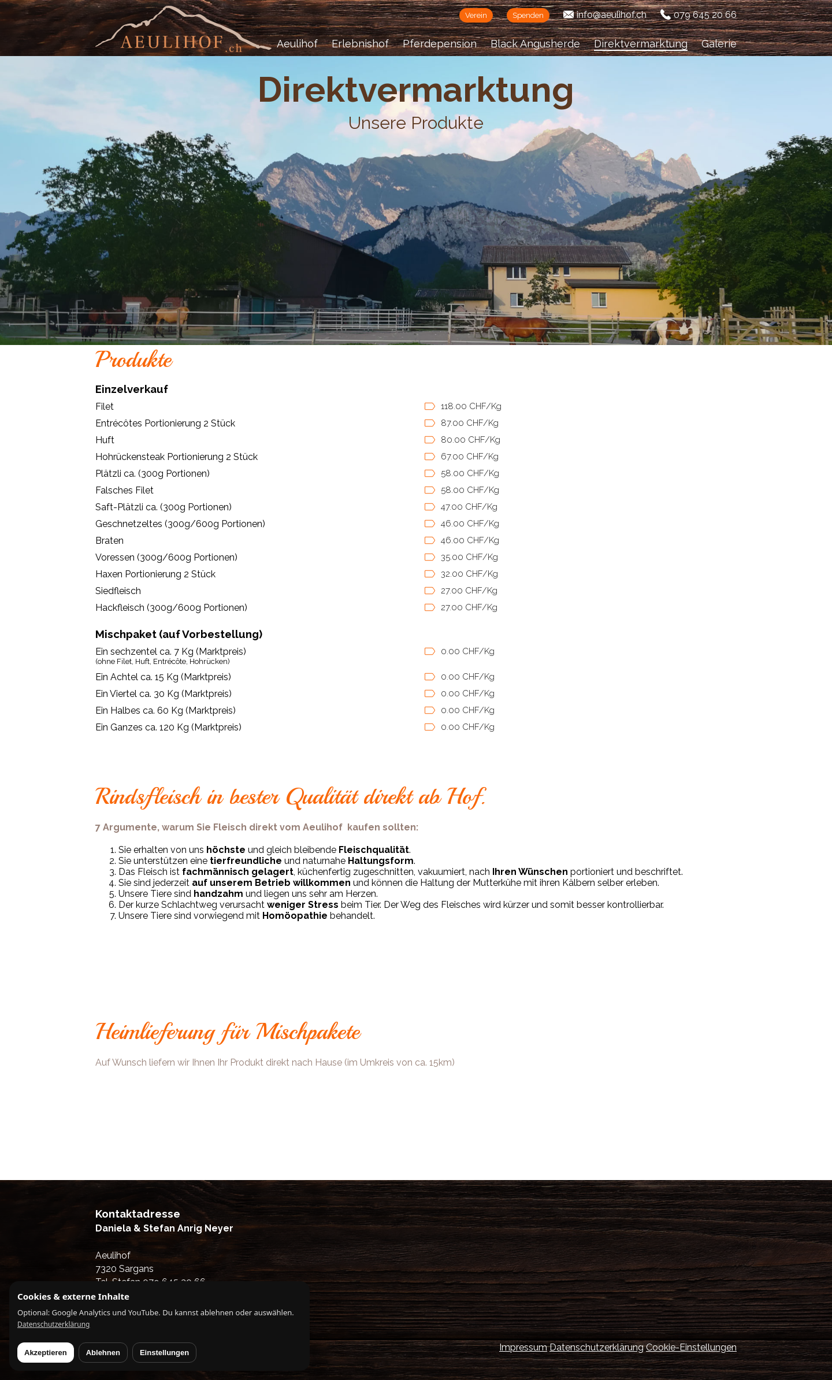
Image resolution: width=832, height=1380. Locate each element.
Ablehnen (103, 1352)
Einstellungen (164, 1352)
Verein (476, 15)
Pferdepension (440, 44)
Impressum (523, 1347)
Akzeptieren (45, 1352)
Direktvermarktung (641, 44)
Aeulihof (297, 44)
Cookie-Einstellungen (691, 1347)
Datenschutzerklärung (596, 1347)
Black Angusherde (535, 44)
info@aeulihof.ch (612, 14)
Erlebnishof (360, 44)
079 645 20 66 (705, 14)
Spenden (528, 15)
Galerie (719, 44)
